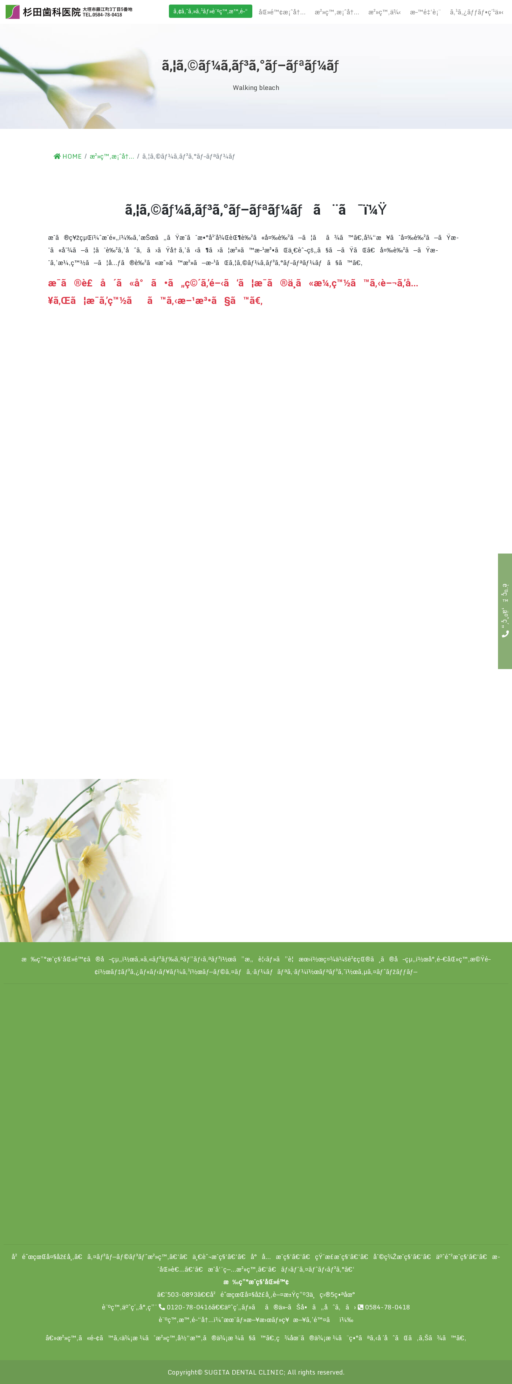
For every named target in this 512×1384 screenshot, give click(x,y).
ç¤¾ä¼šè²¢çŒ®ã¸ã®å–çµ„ (369, 959)
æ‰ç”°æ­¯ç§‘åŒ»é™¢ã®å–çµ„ (71, 959)
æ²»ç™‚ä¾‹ (384, 12)
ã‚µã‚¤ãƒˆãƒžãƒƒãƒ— (387, 971)
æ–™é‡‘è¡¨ (425, 12)
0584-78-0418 (384, 1307)
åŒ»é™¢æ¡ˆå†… (282, 12)
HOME (68, 156)
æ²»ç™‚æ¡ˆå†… (337, 12)
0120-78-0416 (185, 1307)
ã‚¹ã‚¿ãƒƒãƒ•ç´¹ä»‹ (477, 12)
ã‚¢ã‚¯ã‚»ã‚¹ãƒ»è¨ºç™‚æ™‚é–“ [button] (210, 11)
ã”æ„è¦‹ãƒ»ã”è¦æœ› (272, 959)
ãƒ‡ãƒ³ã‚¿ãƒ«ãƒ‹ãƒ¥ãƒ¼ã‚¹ (150, 971)
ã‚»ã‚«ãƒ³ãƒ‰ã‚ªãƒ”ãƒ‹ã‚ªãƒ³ (177, 959)
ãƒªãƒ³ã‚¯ (332, 971)
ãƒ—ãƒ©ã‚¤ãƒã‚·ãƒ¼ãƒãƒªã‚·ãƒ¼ (254, 971)
